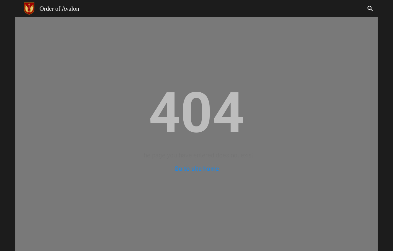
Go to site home (196, 168)
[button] (370, 8)
